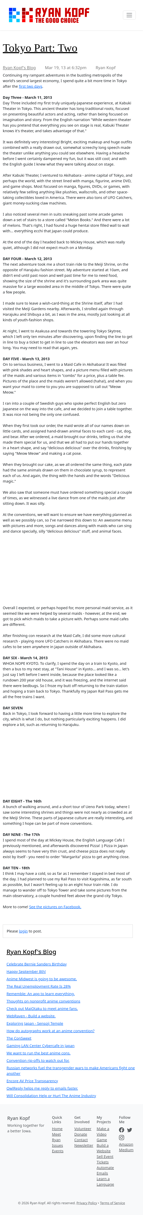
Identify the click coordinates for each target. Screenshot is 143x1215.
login (23, 931)
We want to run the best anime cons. (39, 1053)
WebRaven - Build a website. (31, 1015)
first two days (30, 86)
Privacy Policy (87, 1203)
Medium (126, 1149)
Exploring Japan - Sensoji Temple (35, 1023)
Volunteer (82, 1128)
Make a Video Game (103, 1134)
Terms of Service (112, 1203)
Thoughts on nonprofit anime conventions (43, 1001)
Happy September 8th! (26, 971)
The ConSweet (19, 1038)
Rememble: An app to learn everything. (41, 993)
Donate (80, 1134)
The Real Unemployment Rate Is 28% (39, 986)
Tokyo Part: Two (40, 48)
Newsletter (83, 1145)
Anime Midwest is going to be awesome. (42, 978)
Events (57, 1150)
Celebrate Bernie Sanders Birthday (37, 964)
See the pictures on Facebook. (55, 906)
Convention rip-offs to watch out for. (38, 1060)
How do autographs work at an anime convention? (50, 1030)
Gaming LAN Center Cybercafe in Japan (40, 1045)
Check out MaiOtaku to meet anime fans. (42, 1008)
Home (57, 1128)
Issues (57, 1145)
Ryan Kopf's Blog (19, 67)
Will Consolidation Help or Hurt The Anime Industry (51, 1095)
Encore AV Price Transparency (32, 1080)
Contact (81, 1139)
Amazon (126, 1144)
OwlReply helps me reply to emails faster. (42, 1088)
